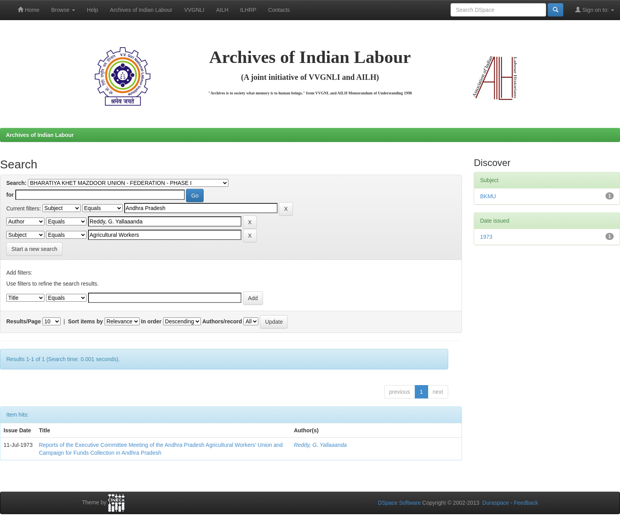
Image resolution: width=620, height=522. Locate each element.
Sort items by (85, 321)
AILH (222, 10)
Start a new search (34, 249)
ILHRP (248, 10)
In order (151, 321)
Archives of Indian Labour (141, 10)
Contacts (279, 10)
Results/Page (23, 321)
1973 (486, 237)
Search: (16, 183)
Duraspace (495, 503)
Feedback (526, 503)
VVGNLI (194, 10)
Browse (63, 10)
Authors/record (222, 321)
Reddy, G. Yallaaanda (320, 445)
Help (92, 10)
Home (28, 9)
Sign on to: (594, 9)
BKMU (488, 196)
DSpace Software (399, 503)
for (10, 195)
